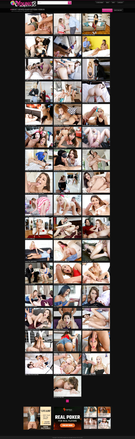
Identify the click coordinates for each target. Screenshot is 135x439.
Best (107, 2)
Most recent (118, 10)
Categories (99, 2)
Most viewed (107, 10)
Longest (120, 2)
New (113, 2)
